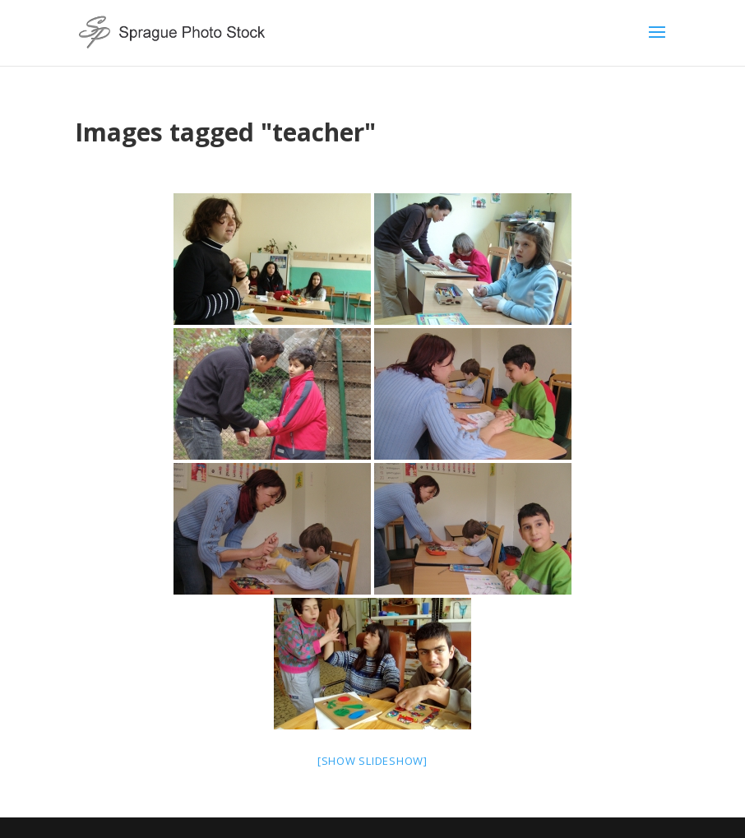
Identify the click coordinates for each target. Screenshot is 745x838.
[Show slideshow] (372, 760)
